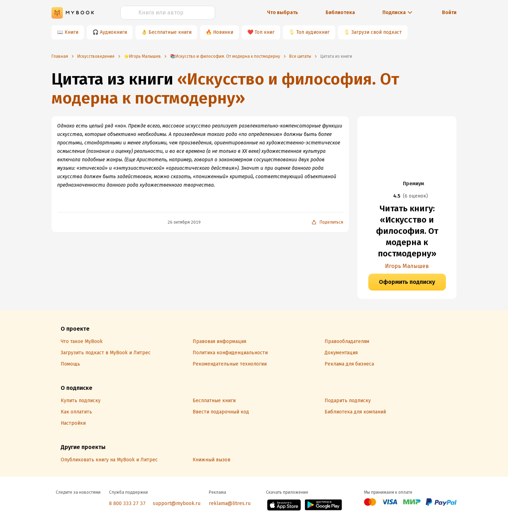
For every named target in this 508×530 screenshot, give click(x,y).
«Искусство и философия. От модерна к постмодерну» (225, 88)
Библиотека (340, 12)
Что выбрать (282, 12)
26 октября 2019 (184, 222)
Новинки (223, 32)
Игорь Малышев (407, 266)
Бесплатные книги (170, 32)
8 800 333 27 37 (127, 503)
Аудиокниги (113, 32)
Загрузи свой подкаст (376, 32)
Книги (71, 32)
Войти (449, 12)
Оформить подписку (407, 282)
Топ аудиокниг (312, 32)
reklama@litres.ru (229, 503)
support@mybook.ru (176, 503)
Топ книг (264, 32)
